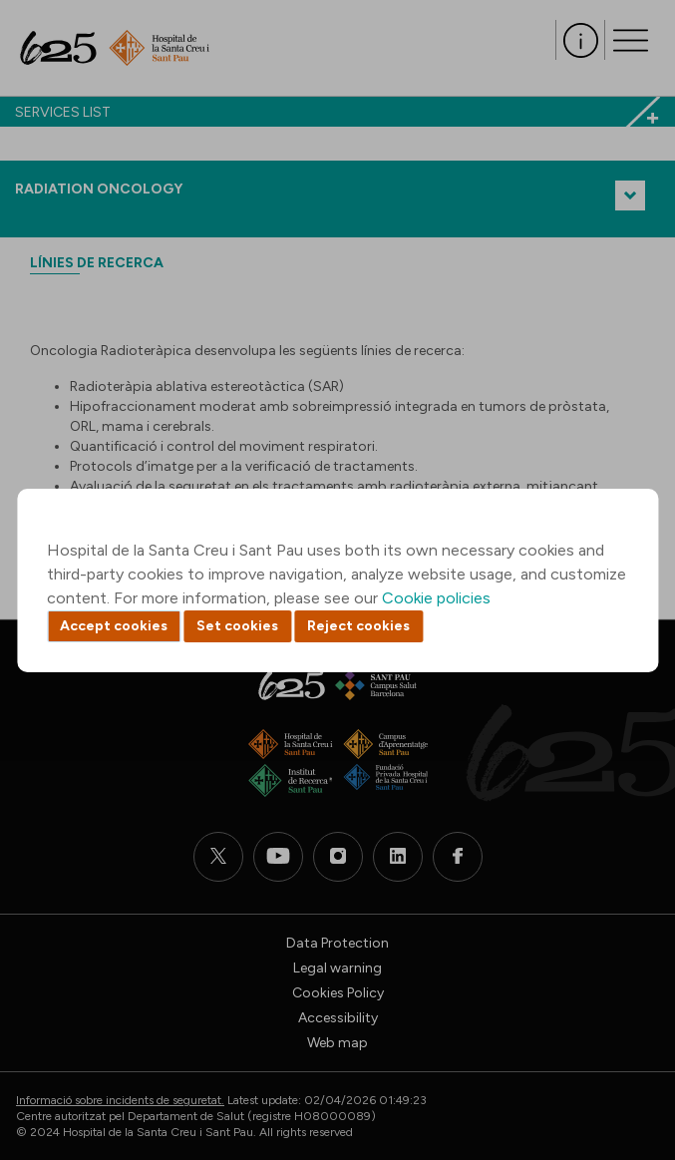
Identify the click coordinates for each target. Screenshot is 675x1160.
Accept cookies (114, 625)
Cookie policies (436, 597)
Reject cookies (358, 625)
